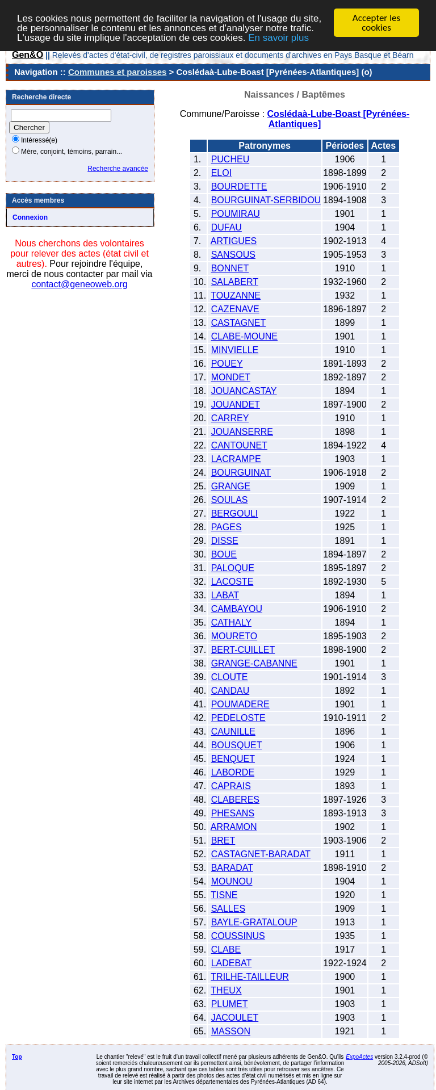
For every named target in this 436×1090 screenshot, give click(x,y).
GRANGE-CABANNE (254, 663)
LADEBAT (231, 963)
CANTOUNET (239, 445)
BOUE (224, 554)
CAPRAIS (231, 786)
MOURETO (234, 636)
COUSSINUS (238, 936)
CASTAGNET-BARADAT (261, 854)
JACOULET (235, 1017)
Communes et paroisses (117, 72)
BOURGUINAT (241, 472)
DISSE (224, 541)
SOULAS (229, 500)
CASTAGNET (238, 323)
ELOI (221, 173)
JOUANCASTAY (244, 391)
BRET (223, 840)
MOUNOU (232, 881)
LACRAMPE (236, 459)
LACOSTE (232, 581)
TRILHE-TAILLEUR (250, 977)
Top (17, 1057)
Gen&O (27, 55)
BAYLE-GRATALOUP (254, 922)
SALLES (228, 908)
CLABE (226, 949)
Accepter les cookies (376, 22)
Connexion (30, 217)
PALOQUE (232, 568)
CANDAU (230, 690)
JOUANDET (235, 404)
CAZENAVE (235, 309)
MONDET (230, 377)
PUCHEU (230, 159)
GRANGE (230, 486)
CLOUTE (229, 677)
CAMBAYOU (236, 609)
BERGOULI (234, 513)
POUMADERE (240, 704)
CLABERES (235, 799)
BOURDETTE (239, 186)
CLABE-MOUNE (244, 336)
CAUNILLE (233, 731)
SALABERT (234, 282)
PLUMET (229, 1004)
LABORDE (232, 772)
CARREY (230, 418)
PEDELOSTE (238, 718)
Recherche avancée (117, 169)
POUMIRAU (235, 214)
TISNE (224, 895)
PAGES (226, 527)
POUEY (227, 363)
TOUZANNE (236, 295)
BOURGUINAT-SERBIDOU (266, 200)
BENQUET (233, 759)
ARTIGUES (234, 241)
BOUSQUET (236, 745)
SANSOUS (233, 254)
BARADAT (232, 868)
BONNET (230, 268)
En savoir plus (278, 37)
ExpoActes (359, 1057)
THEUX (226, 990)
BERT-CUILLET (243, 650)
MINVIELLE (235, 350)
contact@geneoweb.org (79, 284)
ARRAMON (234, 827)
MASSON (230, 1031)
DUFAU (226, 227)
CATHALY (231, 622)
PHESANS (232, 813)
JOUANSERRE (242, 432)
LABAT (225, 595)
